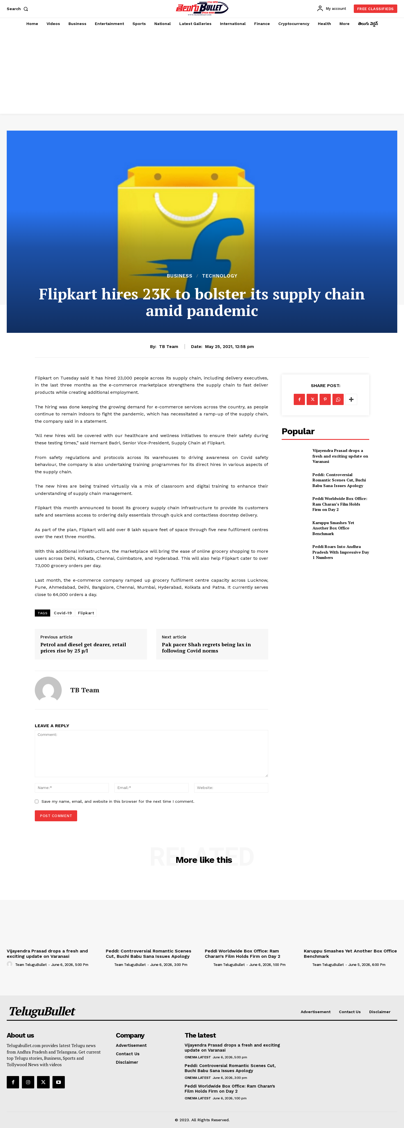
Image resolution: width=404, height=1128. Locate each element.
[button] (18, 9)
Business (179, 276)
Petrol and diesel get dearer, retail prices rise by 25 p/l (83, 648)
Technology (219, 276)
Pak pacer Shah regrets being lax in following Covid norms (206, 648)
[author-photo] (10, 964)
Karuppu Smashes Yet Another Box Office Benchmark (333, 528)
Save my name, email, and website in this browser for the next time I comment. (118, 801)
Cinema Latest (198, 1057)
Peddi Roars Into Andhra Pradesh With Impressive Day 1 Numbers (341, 552)
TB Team (168, 346)
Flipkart (86, 613)
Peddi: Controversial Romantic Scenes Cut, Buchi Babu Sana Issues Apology (339, 480)
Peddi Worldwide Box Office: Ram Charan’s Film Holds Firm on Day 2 (340, 504)
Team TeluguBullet (31, 965)
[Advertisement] (202, 71)
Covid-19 (63, 613)
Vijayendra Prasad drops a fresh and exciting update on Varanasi (340, 456)
